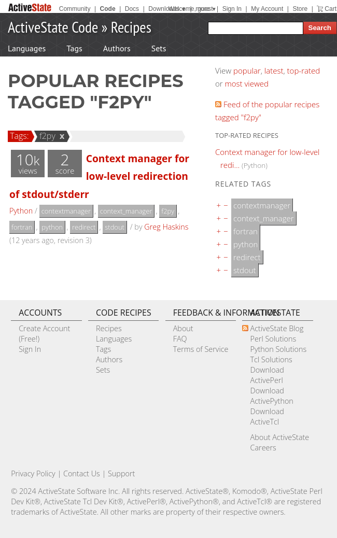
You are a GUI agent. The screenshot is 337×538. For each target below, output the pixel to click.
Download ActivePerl (267, 375)
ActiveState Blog (276, 328)
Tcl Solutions (271, 359)
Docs (132, 8)
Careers (263, 447)
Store (299, 8)
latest (274, 70)
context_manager (126, 211)
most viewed (247, 83)
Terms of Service (201, 349)
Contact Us (81, 473)
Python (21, 211)
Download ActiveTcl (267, 416)
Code (108, 8)
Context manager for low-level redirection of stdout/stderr (99, 176)
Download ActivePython (271, 396)
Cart (330, 8)
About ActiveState (279, 437)
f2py (46, 135)
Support (121, 473)
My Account (267, 8)
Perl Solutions (273, 339)
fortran (21, 227)
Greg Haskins (166, 227)
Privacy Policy (33, 473)
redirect (83, 227)
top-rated (303, 70)
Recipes (131, 27)
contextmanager (66, 211)
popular (247, 70)
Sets (158, 48)
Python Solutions (278, 349)
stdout (114, 227)
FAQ (180, 339)
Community (75, 8)
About (183, 328)
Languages (27, 48)
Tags (74, 48)
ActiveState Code (53, 27)
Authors (117, 48)
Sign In (232, 8)
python (52, 227)
